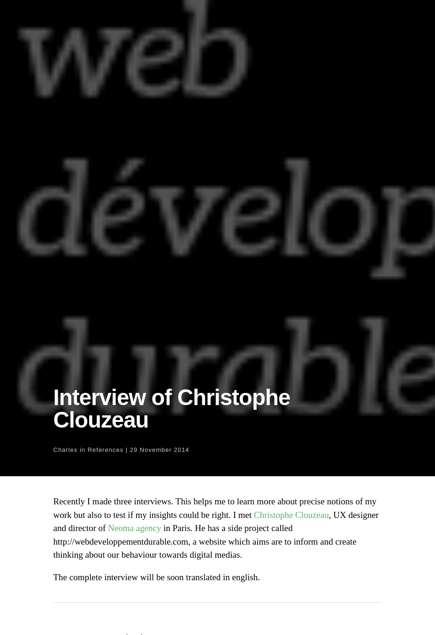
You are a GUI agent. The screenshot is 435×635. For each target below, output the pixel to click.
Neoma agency (134, 528)
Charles (65, 449)
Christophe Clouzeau (291, 515)
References (105, 449)
